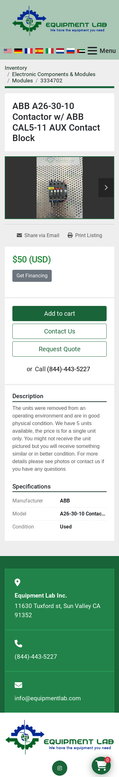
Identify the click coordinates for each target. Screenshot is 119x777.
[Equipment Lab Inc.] (59, 737)
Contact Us (59, 331)
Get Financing (32, 276)
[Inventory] (16, 68)
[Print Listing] (84, 236)
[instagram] (59, 768)
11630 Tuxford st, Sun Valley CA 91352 (57, 610)
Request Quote (60, 349)
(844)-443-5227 (68, 369)
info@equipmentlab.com (48, 698)
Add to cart (59, 313)
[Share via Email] (38, 236)
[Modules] (22, 80)
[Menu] (92, 51)
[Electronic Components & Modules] (54, 74)
